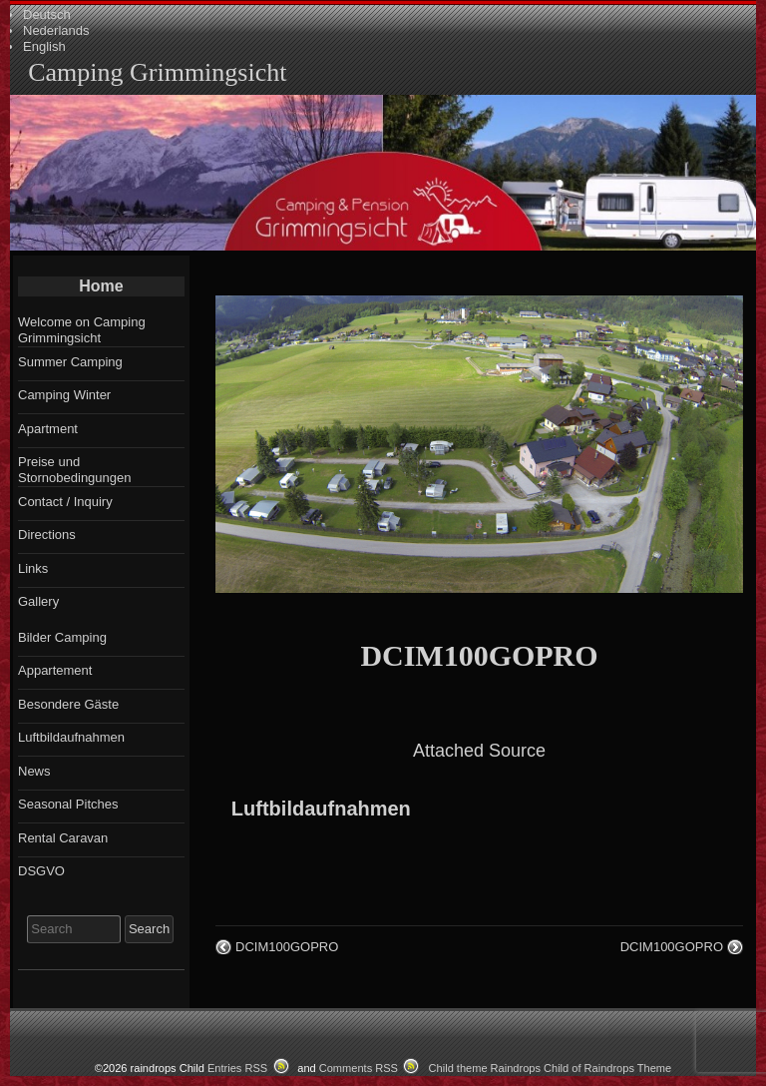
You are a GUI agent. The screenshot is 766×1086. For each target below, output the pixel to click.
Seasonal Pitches (68, 804)
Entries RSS (237, 1068)
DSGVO (41, 870)
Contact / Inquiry (65, 501)
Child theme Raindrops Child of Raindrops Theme (550, 1068)
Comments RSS (358, 1068)
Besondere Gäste (68, 704)
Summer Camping (70, 361)
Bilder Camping (62, 637)
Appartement (55, 670)
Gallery (38, 601)
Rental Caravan (63, 837)
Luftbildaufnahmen (321, 808)
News (34, 771)
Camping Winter (64, 394)
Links (33, 568)
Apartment (48, 428)
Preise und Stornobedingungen (75, 469)
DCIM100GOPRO (478, 655)
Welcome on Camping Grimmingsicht (82, 329)
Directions (47, 534)
